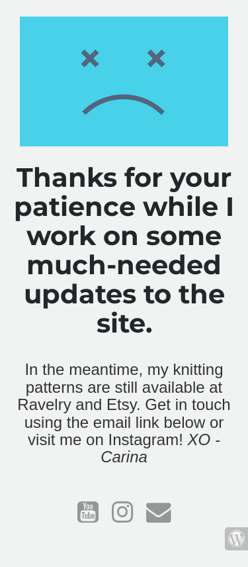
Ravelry (44, 404)
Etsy (121, 404)
